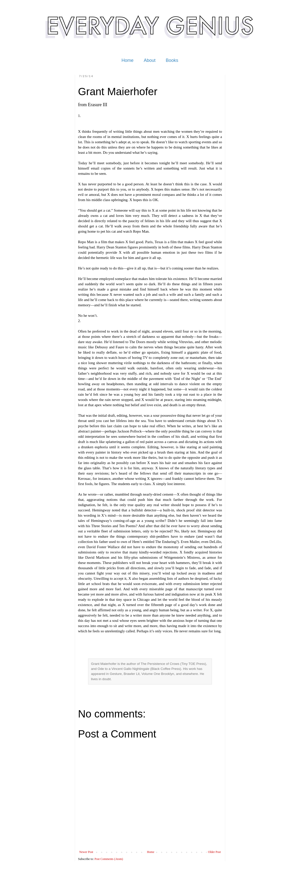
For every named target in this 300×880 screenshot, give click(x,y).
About (150, 60)
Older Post (214, 852)
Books (172, 60)
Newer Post (86, 852)
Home (128, 60)
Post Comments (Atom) (108, 859)
